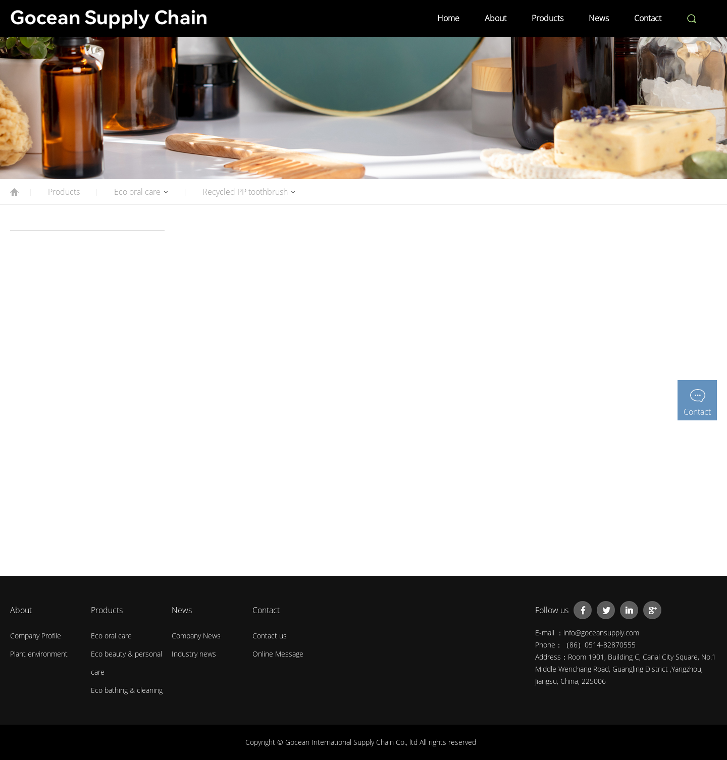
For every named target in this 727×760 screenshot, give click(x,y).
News (599, 18)
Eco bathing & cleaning (127, 690)
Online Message (277, 654)
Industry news (194, 654)
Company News (196, 635)
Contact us (269, 635)
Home (448, 18)
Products (547, 18)
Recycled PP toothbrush (245, 191)
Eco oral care (137, 191)
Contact (647, 18)
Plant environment (39, 654)
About (495, 18)
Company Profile (35, 635)
